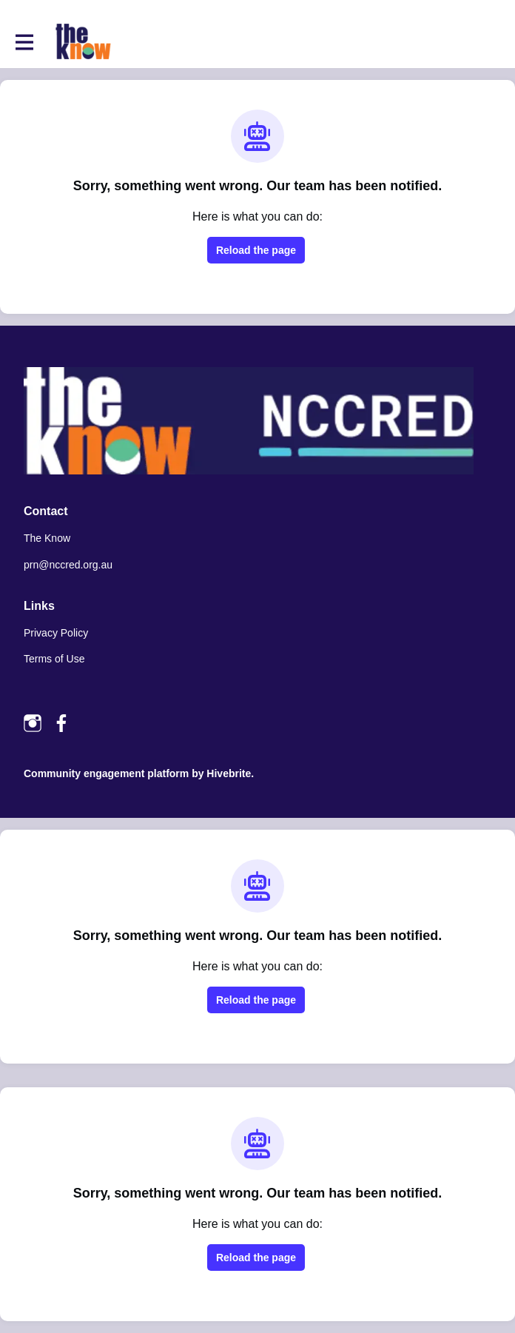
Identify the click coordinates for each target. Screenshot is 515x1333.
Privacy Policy (56, 633)
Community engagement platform (106, 773)
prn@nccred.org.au (68, 565)
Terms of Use (54, 659)
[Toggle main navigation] (24, 42)
